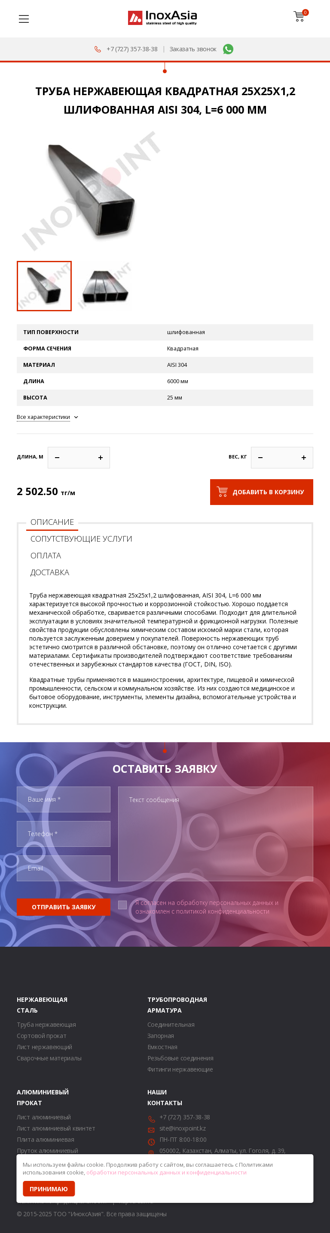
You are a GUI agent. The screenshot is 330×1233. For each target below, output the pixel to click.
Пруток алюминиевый (47, 1150)
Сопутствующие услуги (81, 538)
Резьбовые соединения (180, 1058)
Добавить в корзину (268, 492)
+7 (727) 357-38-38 (132, 49)
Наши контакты (158, 1097)
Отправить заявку (63, 907)
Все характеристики (43, 417)
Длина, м (30, 456)
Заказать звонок (193, 49)
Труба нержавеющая (46, 1024)
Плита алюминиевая (45, 1139)
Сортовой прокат (42, 1036)
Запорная (160, 1036)
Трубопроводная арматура (158, 1004)
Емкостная (162, 1047)
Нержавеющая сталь (27, 1004)
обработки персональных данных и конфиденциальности (166, 1172)
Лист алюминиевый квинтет (56, 1128)
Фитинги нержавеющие (180, 1069)
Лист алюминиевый (44, 1117)
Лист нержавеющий (44, 1047)
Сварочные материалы (49, 1058)
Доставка (50, 572)
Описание (52, 522)
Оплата (46, 555)
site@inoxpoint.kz (182, 1128)
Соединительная (171, 1024)
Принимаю (49, 1189)
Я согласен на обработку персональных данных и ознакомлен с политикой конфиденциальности (206, 906)
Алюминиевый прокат (27, 1097)
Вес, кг (238, 456)
